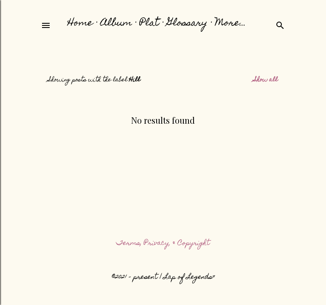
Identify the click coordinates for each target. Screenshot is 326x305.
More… (230, 23)
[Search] (280, 25)
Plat (149, 23)
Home (80, 23)
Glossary (187, 23)
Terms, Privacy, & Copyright (163, 243)
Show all (266, 80)
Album (116, 23)
